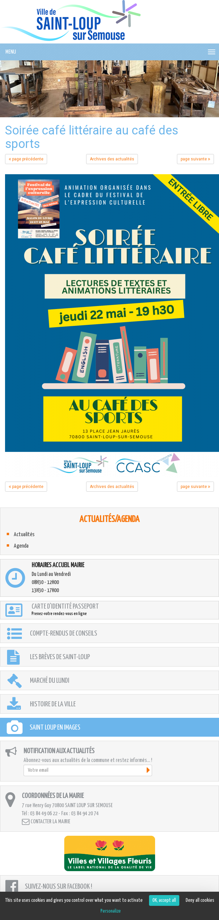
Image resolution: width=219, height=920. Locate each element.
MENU (10, 52)
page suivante (195, 159)
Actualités (24, 535)
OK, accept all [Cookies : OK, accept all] (164, 900)
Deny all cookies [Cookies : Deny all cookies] (200, 900)
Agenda (21, 546)
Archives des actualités (112, 159)
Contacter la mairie (46, 822)
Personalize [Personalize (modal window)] (111, 911)
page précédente (26, 159)
